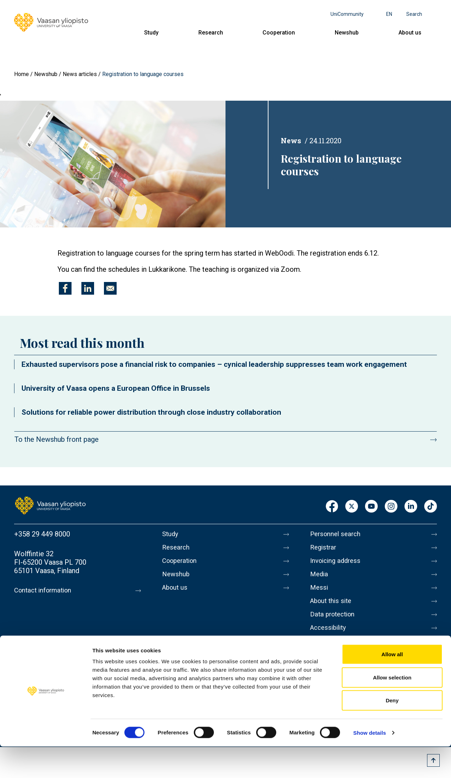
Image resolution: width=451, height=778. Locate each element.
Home (21, 74)
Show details (369, 764)
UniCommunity (347, 14)
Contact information (45, 590)
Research (210, 32)
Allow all (392, 686)
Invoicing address (337, 563)
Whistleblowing (334, 652)
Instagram (391, 507)
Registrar (324, 549)
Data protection (334, 623)
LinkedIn (410, 507)
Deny (392, 732)
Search (414, 14)
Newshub (347, 32)
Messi (319, 593)
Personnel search (337, 534)
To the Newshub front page (56, 439)
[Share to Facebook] (65, 288)
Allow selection (392, 709)
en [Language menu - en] (389, 14)
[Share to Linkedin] (87, 288)
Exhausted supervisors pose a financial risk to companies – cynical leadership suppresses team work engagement (214, 364)
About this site (332, 608)
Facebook (332, 507)
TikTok (430, 507)
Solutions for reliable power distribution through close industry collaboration (151, 412)
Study (151, 32)
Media (319, 578)
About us (410, 32)
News (291, 140)
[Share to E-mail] (110, 288)
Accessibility (330, 637)
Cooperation (278, 32)
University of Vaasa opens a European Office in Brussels (115, 388)
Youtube (371, 507)
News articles (80, 74)
